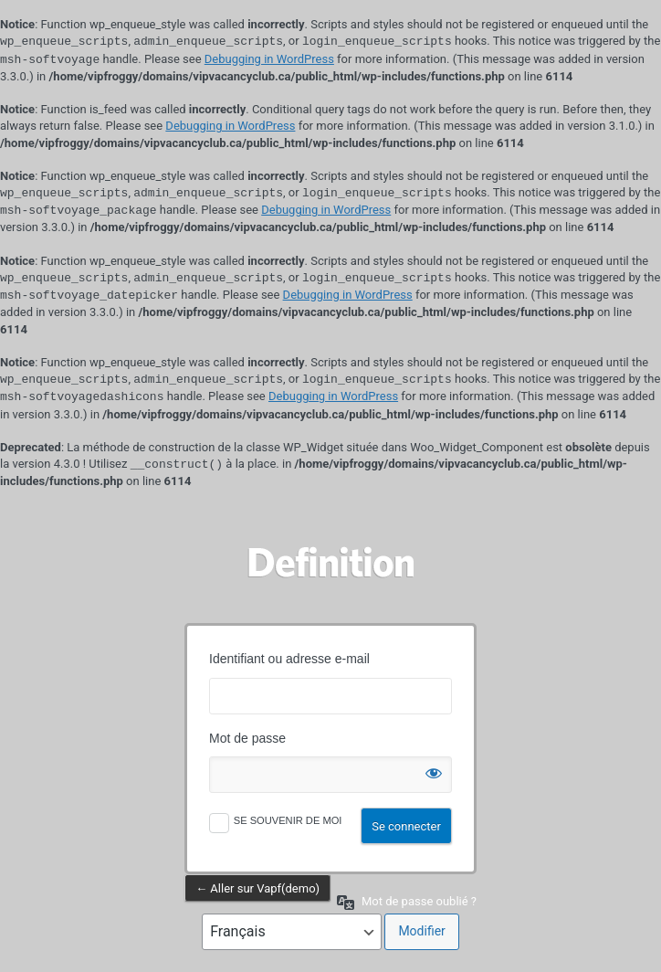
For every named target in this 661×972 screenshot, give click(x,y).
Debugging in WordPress (269, 60)
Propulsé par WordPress (330, 561)
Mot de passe (247, 738)
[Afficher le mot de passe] (433, 769)
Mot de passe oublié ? (419, 901)
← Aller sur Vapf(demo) (257, 888)
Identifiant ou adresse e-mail (289, 658)
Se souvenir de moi (288, 820)
